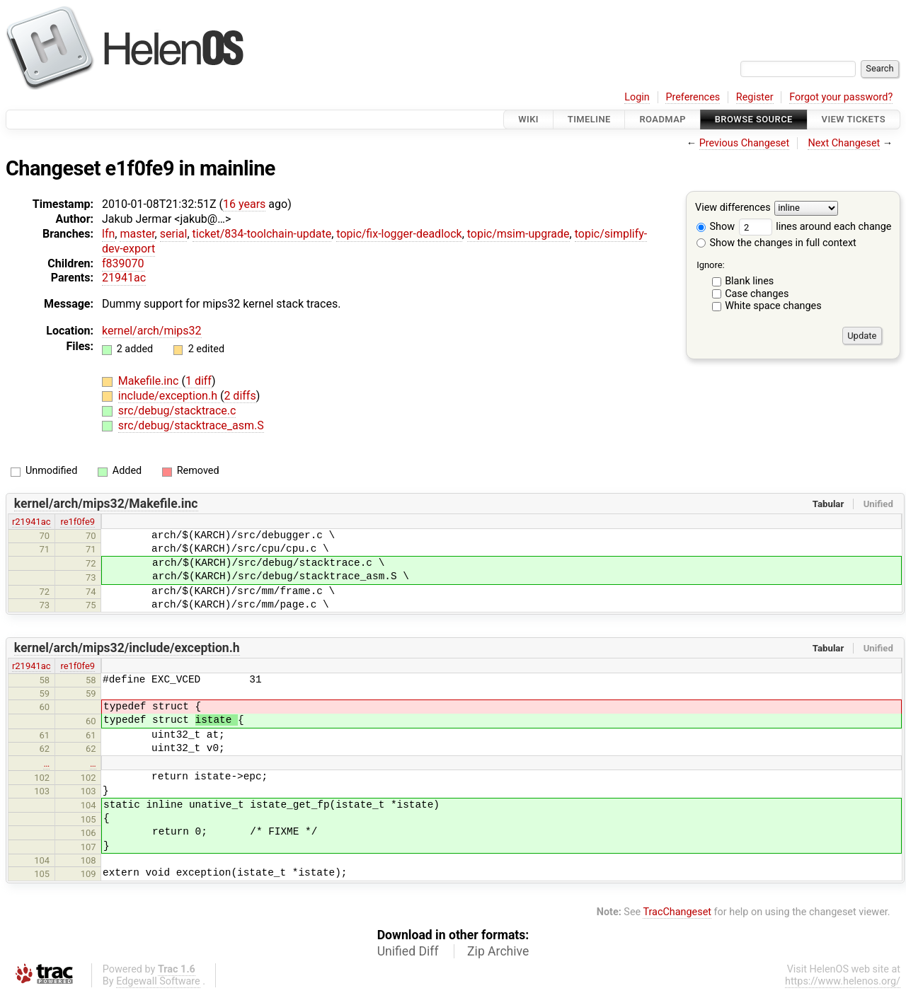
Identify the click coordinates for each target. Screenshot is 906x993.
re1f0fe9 (77, 521)
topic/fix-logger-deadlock (398, 233)
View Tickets (853, 119)
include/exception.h (169, 395)
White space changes (773, 306)
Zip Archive (498, 951)
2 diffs (240, 395)
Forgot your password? (841, 97)
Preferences (692, 97)
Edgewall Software (158, 981)
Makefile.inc (150, 381)
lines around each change (815, 227)
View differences (733, 208)
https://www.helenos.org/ (842, 981)
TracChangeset (677, 912)
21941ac (124, 277)
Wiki (528, 119)
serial (174, 233)
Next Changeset (844, 143)
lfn (108, 233)
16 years (244, 204)
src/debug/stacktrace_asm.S (191, 425)
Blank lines (749, 281)
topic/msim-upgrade (518, 233)
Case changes (757, 294)
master (137, 233)
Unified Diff (408, 951)
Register (755, 97)
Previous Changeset (744, 143)
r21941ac (31, 521)
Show (715, 227)
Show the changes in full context (776, 243)
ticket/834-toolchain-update (262, 233)
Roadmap (662, 119)
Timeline (589, 119)
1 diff (198, 381)
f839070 (123, 263)
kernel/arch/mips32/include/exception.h (127, 648)
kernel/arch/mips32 (152, 330)
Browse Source (754, 119)
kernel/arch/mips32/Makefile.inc (106, 504)
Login (637, 97)
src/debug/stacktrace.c (177, 410)
